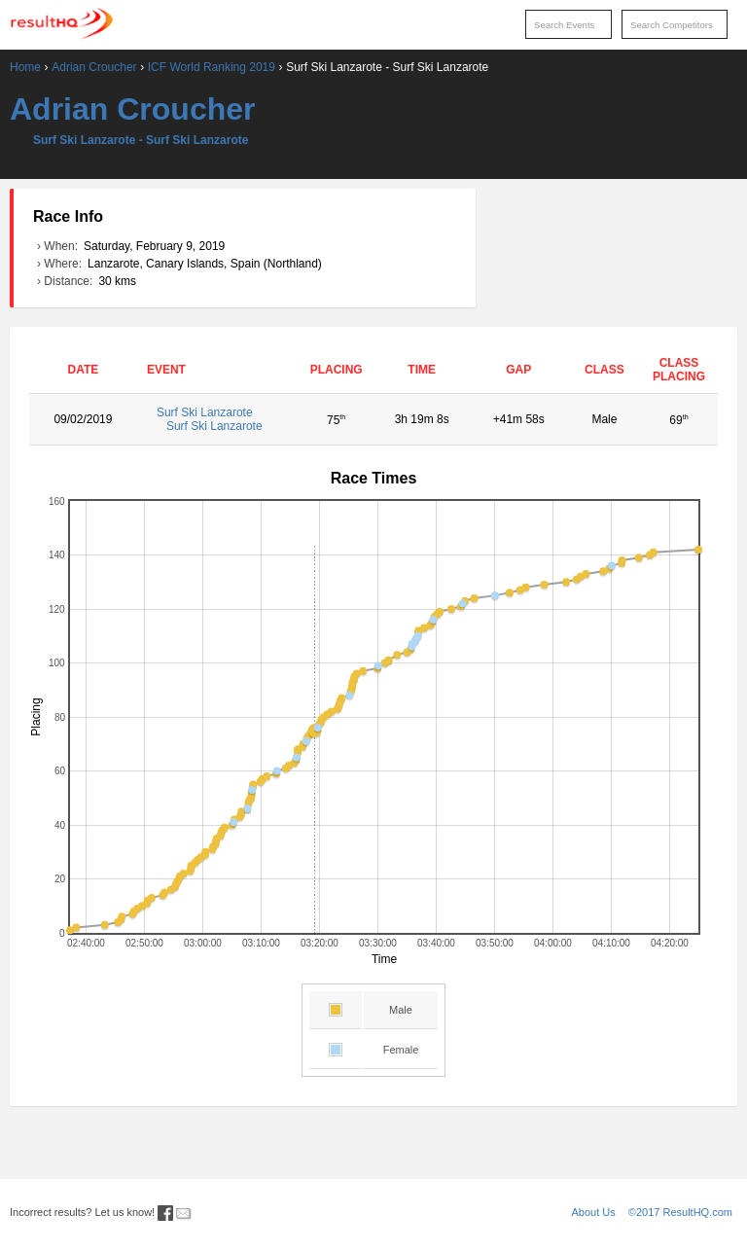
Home (25, 67)
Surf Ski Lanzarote (217, 419)
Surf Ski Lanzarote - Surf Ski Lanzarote (140, 140)
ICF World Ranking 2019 (211, 67)
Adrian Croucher (94, 67)
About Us (594, 1212)
